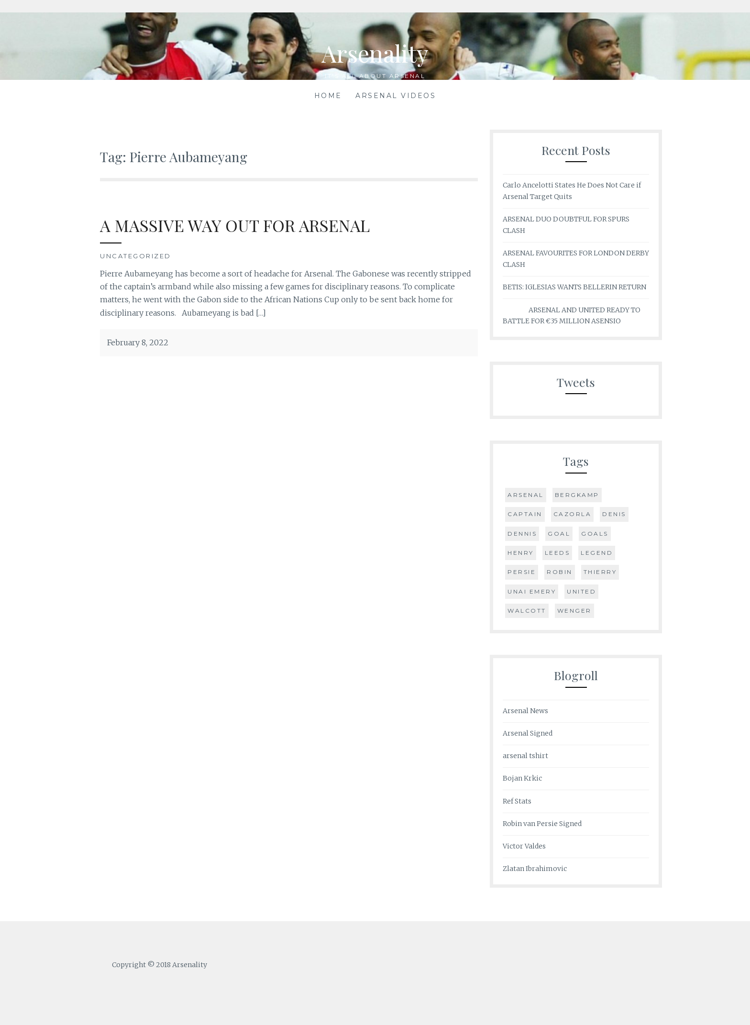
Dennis (522, 533)
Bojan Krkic (522, 778)
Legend (597, 552)
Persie (521, 571)
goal (559, 533)
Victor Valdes (524, 846)
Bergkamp (577, 494)
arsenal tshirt (525, 755)
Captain (524, 514)
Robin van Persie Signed (542, 823)
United (581, 591)
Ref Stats (517, 801)
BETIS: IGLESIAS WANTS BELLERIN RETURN (574, 287)
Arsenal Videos (395, 95)
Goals (594, 533)
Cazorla (572, 514)
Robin (560, 571)
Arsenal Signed (527, 733)
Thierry (600, 571)
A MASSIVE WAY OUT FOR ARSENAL (235, 225)
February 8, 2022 (137, 342)
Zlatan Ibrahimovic (535, 868)
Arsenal (525, 494)
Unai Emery (531, 591)
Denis (614, 514)
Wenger (574, 610)
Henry (520, 552)
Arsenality (375, 53)
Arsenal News (525, 710)
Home (328, 95)
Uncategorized (135, 256)
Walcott (526, 610)
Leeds (557, 552)
